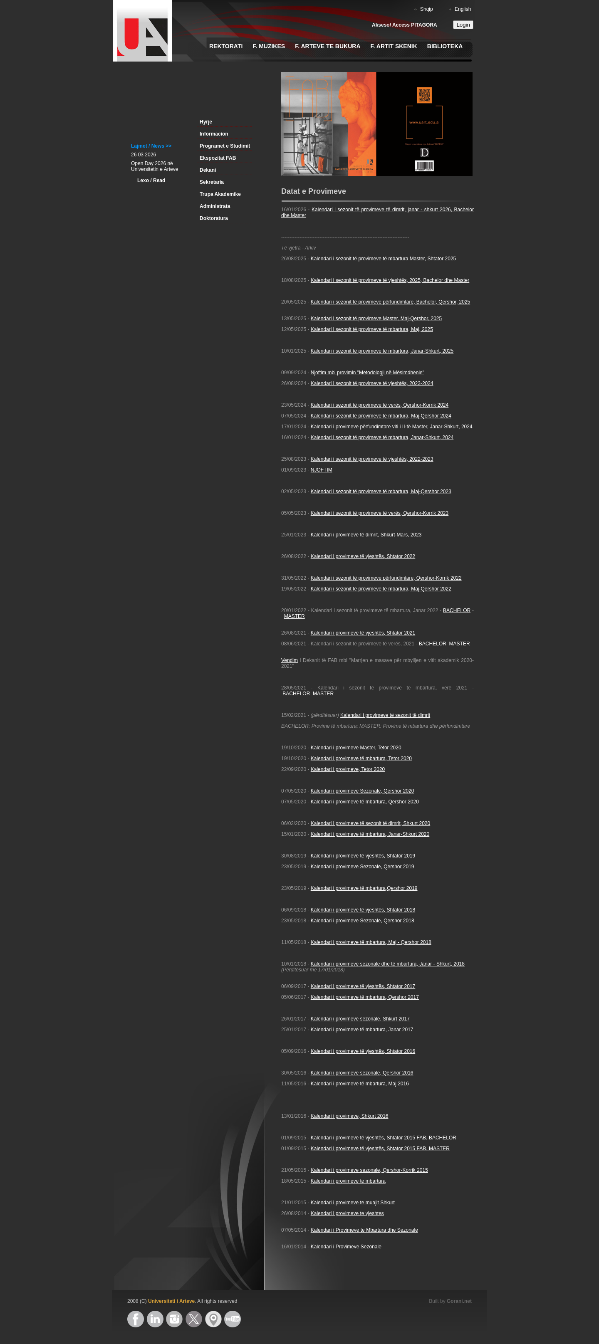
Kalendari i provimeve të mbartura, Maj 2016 (360, 1084)
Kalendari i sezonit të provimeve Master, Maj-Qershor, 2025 (376, 318)
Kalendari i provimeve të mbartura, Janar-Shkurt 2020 (370, 834)
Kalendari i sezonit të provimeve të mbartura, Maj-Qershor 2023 (381, 491)
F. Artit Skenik (394, 46)
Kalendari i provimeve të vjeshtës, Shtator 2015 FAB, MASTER (380, 1148)
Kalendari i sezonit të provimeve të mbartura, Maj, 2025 (372, 329)
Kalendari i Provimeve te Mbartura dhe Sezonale (364, 1230)
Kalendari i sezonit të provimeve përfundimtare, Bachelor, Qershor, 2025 (390, 302)
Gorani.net (459, 1301)
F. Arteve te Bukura (327, 46)
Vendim (289, 660)
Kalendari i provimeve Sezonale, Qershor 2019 (362, 867)
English (463, 9)
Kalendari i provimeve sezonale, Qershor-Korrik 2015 (369, 1170)
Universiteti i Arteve (171, 1301)
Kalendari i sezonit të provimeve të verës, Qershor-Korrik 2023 (379, 513)
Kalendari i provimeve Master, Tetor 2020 (356, 748)
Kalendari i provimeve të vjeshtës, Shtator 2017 (363, 986)
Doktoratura (214, 218)
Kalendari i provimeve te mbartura (348, 1181)
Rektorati (226, 46)
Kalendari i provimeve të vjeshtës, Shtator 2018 (363, 910)
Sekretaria (212, 182)
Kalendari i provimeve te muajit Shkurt (353, 1203)
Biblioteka (445, 46)
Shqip (426, 9)
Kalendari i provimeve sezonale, (347, 1019)
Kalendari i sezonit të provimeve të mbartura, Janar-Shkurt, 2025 (382, 351)
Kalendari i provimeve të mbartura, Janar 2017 (362, 1030)
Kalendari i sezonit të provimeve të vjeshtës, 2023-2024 (372, 383)
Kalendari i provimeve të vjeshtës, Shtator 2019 (363, 856)
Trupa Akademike (220, 194)
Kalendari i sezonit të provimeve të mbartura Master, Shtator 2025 (383, 259)
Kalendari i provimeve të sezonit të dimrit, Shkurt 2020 (370, 823)
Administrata (215, 206)
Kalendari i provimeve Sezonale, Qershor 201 (361, 921)
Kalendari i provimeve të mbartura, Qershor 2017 (365, 997)
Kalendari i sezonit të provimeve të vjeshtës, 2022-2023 (372, 459)
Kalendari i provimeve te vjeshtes (347, 1213)
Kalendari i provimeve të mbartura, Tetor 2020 (361, 758)
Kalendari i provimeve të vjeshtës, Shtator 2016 (363, 1051)
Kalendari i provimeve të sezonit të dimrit (385, 715)
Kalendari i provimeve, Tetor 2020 (348, 769)
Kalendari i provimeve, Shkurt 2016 (350, 1116)
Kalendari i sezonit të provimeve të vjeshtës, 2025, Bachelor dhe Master (390, 280)
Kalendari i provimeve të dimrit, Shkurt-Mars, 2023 (366, 535)
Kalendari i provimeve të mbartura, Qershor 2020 (365, 802)
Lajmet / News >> (151, 146)
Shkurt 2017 (396, 1019)
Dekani (208, 170)
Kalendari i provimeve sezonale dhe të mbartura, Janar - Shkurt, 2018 (388, 964)
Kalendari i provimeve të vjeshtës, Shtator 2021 (363, 633)
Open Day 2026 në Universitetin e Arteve (154, 166)
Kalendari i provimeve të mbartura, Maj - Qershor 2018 (371, 942)
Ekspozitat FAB (218, 158)
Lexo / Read (151, 180)
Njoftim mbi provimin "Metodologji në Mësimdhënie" (367, 373)
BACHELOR (456, 610)
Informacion (214, 134)
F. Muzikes (268, 46)
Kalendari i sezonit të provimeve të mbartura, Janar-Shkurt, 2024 (382, 437)
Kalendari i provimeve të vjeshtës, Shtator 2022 (363, 556)
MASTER (294, 616)
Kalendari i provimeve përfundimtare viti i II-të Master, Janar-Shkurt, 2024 (392, 427)
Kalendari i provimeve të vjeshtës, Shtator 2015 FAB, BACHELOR (383, 1138)
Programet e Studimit (225, 146)
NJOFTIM (321, 470)
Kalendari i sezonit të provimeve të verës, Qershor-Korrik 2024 (379, 405)
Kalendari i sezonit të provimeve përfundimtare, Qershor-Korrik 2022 (386, 578)
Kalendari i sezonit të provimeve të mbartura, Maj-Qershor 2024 (381, 416)
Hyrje (206, 122)
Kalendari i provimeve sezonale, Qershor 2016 (362, 1073)
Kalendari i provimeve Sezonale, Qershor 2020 (362, 791)
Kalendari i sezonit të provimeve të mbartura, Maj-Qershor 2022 (381, 589)
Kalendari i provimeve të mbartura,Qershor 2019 (364, 888)
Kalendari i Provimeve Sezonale (346, 1247)
